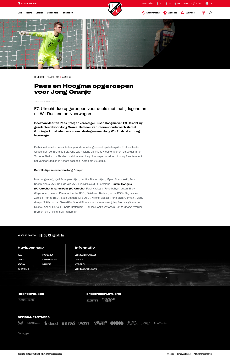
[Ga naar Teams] (29, 13)
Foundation (47, 255)
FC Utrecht (39, 77)
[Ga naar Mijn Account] (203, 13)
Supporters (23, 269)
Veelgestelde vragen (85, 255)
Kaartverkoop (49, 259)
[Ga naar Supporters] (52, 13)
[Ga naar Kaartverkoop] (151, 13)
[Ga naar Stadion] (39, 13)
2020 (57, 77)
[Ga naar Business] (188, 13)
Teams (21, 259)
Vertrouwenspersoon (86, 269)
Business (46, 264)
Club (20, 255)
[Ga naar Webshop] (170, 13)
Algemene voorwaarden (203, 354)
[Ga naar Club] (20, 13)
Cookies (170, 354)
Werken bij (80, 264)
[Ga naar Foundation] (67, 13)
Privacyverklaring (184, 354)
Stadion (21, 264)
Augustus (66, 77)
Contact (79, 259)
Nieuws (50, 77)
